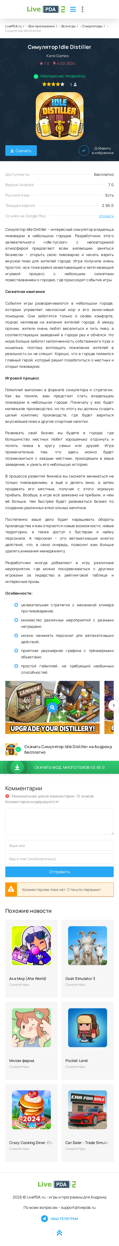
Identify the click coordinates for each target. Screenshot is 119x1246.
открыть (106, 215)
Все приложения (42, 26)
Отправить (59, 871)
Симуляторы (92, 26)
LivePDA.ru (13, 26)
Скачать (21, 150)
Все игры (68, 26)
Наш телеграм (59, 1218)
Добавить (96, 150)
